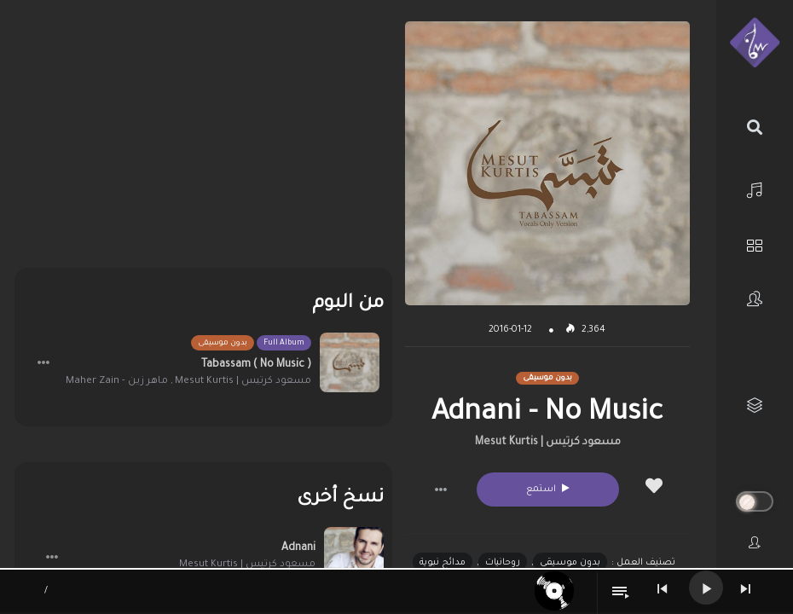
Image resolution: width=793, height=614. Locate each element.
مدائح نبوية (443, 563)
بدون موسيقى (570, 563)
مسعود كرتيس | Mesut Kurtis (548, 443)
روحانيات (502, 563)
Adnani (298, 548)
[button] (441, 489)
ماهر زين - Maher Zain (117, 381)
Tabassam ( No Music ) (256, 365)
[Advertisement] (203, 140)
